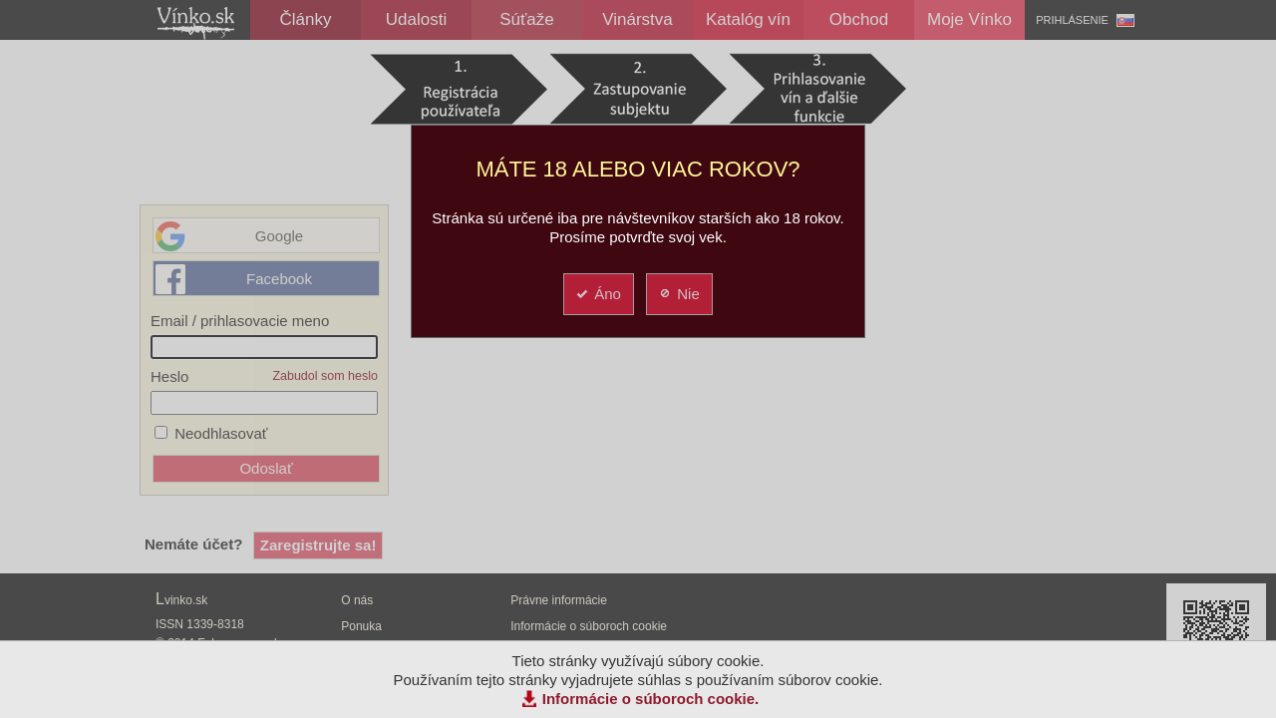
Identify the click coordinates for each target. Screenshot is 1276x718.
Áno (597, 293)
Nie (678, 293)
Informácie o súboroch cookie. (651, 698)
